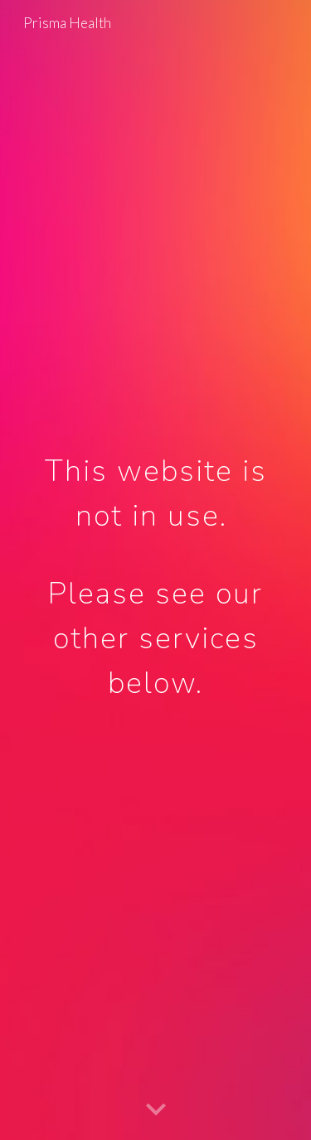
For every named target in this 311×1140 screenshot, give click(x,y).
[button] (156, 1110)
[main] (156, 570)
